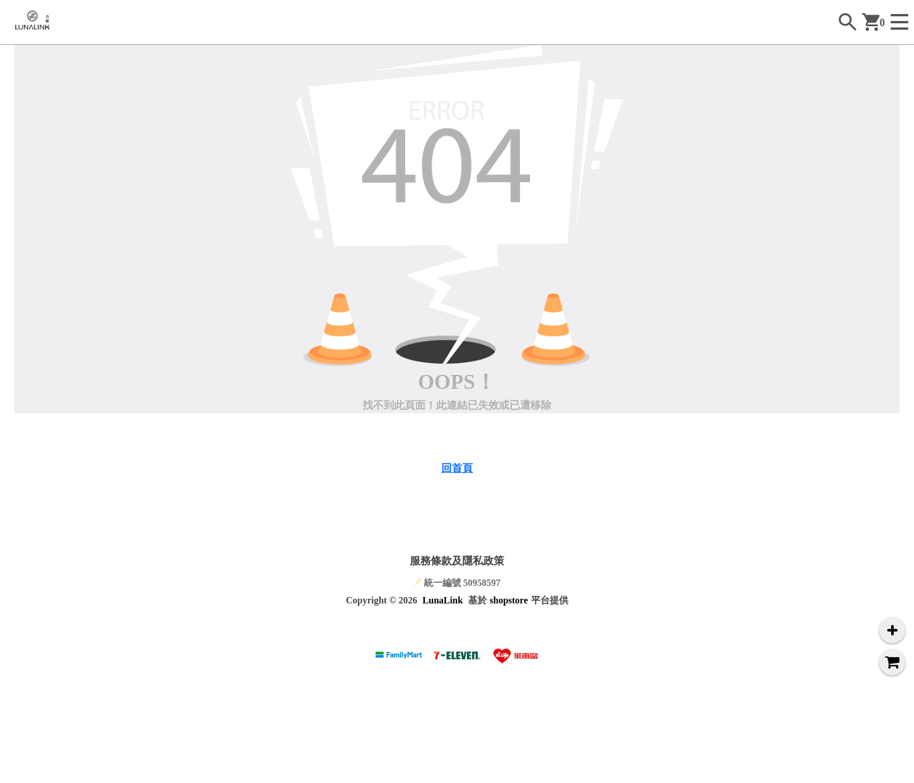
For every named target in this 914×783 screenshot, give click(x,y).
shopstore (509, 600)
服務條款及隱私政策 (457, 561)
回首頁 (457, 468)
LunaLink (443, 600)
